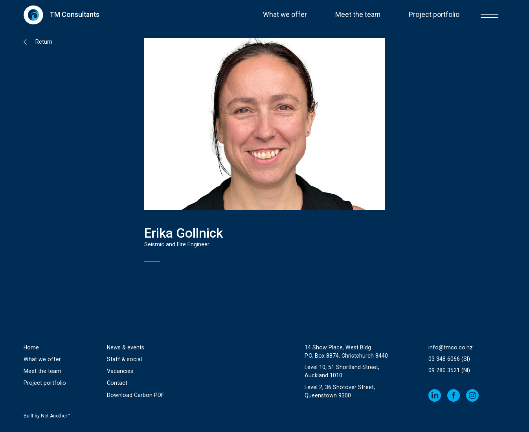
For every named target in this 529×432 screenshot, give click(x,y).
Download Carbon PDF (135, 395)
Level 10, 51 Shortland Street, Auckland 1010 (342, 371)
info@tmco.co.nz (450, 347)
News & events (125, 347)
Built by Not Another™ (47, 416)
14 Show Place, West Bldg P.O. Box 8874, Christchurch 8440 (346, 351)
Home (31, 347)
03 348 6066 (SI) (449, 359)
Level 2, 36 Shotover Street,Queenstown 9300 (340, 391)
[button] (489, 15)
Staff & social (124, 359)
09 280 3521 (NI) (449, 370)
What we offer (285, 14)
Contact (117, 383)
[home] (61, 15)
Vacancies (120, 371)
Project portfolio (434, 14)
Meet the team (357, 14)
